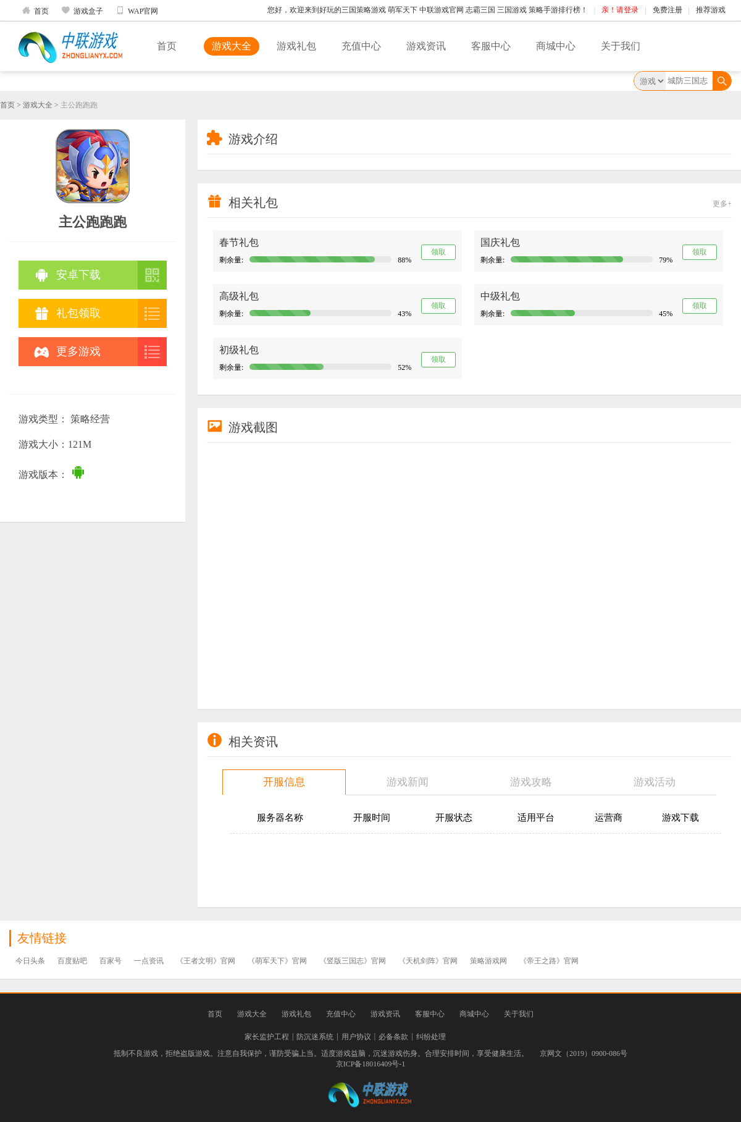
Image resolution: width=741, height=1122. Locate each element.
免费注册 (667, 10)
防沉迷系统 (314, 1036)
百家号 (110, 961)
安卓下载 (67, 275)
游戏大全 (231, 46)
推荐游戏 (711, 10)
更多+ (722, 203)
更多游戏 (67, 351)
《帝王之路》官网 (549, 961)
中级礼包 (500, 296)
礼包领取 (67, 313)
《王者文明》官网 (205, 961)
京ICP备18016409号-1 (371, 1064)
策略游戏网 (488, 961)
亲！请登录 (619, 10)
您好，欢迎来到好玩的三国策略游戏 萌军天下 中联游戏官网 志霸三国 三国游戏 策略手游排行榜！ (427, 10)
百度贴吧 (72, 961)
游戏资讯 (426, 46)
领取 (438, 252)
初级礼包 (239, 350)
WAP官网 (136, 10)
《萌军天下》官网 (277, 961)
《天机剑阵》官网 (428, 961)
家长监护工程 (267, 1036)
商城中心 (556, 46)
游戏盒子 (82, 10)
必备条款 (393, 1036)
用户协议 (356, 1036)
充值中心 (361, 46)
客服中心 (491, 46)
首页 (35, 10)
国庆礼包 (500, 242)
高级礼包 (239, 296)
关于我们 (620, 46)
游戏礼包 (296, 46)
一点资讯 (149, 961)
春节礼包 (239, 242)
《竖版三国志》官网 (352, 961)
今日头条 (30, 961)
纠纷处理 (431, 1036)
